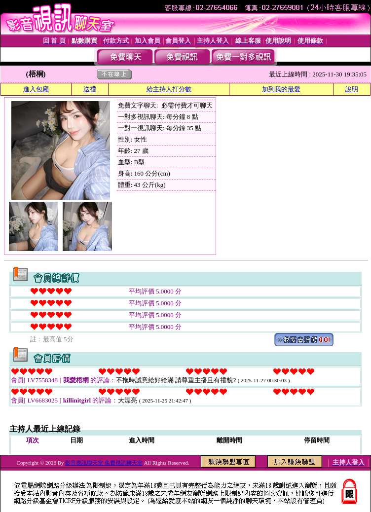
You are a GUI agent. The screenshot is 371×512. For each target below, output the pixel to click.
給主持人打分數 (169, 89)
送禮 (89, 89)
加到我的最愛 (281, 89)
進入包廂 (36, 89)
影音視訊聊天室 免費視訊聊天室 (104, 463)
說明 (351, 89)
